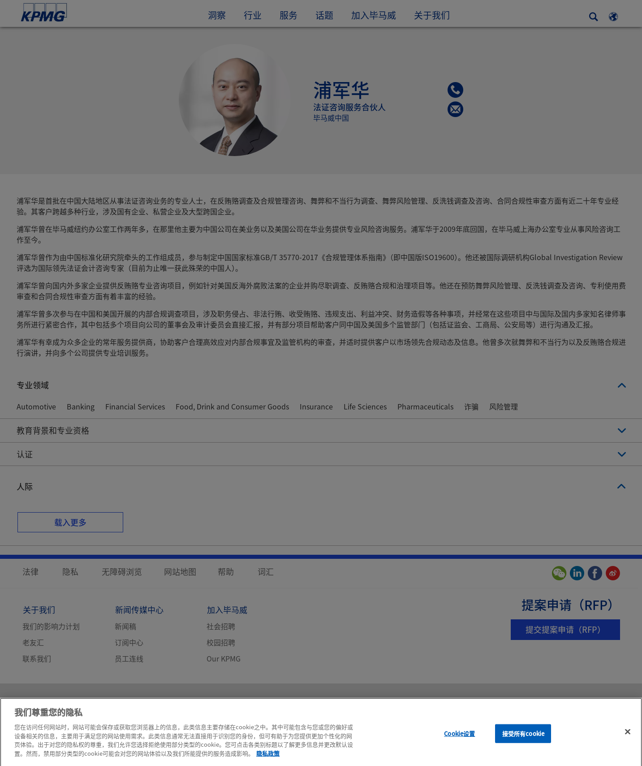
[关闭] (628, 737)
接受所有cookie (523, 738)
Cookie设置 (459, 738)
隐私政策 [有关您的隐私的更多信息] (268, 758)
